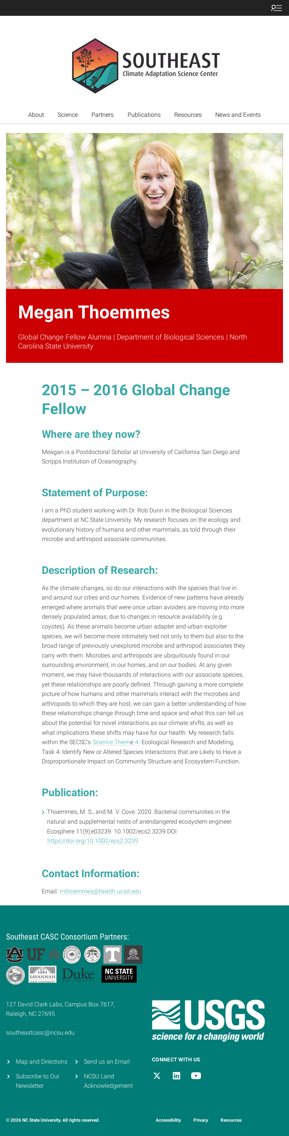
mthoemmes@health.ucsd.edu (100, 891)
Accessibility (168, 1120)
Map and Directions (41, 1061)
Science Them (111, 742)
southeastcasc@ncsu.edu (40, 1032)
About (36, 114)
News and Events (238, 114)
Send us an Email (107, 1061)
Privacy (200, 1120)
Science (68, 114)
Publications (144, 114)
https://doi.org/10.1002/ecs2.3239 (92, 840)
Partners (102, 114)
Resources (188, 114)
